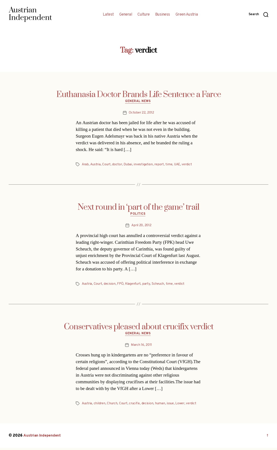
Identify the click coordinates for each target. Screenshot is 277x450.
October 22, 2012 (142, 113)
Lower (183, 405)
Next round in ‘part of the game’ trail (138, 208)
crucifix (137, 405)
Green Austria (187, 14)
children (100, 405)
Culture (143, 14)
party (149, 285)
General (125, 14)
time (171, 165)
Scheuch (160, 285)
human (163, 405)
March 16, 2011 (141, 347)
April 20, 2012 (141, 227)
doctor (118, 165)
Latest (108, 14)
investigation (145, 165)
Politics (138, 215)
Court (107, 165)
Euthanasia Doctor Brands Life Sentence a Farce (138, 94)
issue (173, 405)
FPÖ (121, 285)
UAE (180, 165)
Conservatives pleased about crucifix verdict (138, 328)
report (161, 165)
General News (138, 102)
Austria (95, 165)
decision (111, 285)
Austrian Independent (42, 437)
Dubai (129, 165)
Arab (85, 165)
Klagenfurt (134, 285)
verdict (190, 165)
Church (113, 405)
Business (162, 14)
